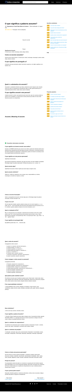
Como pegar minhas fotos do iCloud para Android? (58, 99)
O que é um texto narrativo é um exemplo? (58, 45)
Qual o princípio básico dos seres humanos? (58, 40)
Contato (54, 383)
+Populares (64, 2)
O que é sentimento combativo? (56, 104)
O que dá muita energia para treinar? (57, 27)
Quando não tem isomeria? (55, 32)
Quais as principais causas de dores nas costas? (58, 116)
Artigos (52, 2)
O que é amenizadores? (40, 379)
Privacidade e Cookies (62, 383)
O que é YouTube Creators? (55, 94)
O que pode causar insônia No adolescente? (56, 38)
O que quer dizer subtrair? (55, 25)
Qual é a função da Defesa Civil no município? (56, 111)
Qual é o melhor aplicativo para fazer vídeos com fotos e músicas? (58, 43)
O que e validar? (8, 379)
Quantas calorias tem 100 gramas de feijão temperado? (58, 48)
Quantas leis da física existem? (56, 106)
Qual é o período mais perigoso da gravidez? (56, 102)
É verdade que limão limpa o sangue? (57, 96)
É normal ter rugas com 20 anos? (56, 113)
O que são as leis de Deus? (55, 108)
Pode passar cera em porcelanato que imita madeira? (58, 30)
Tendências (58, 2)
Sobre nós (49, 383)
